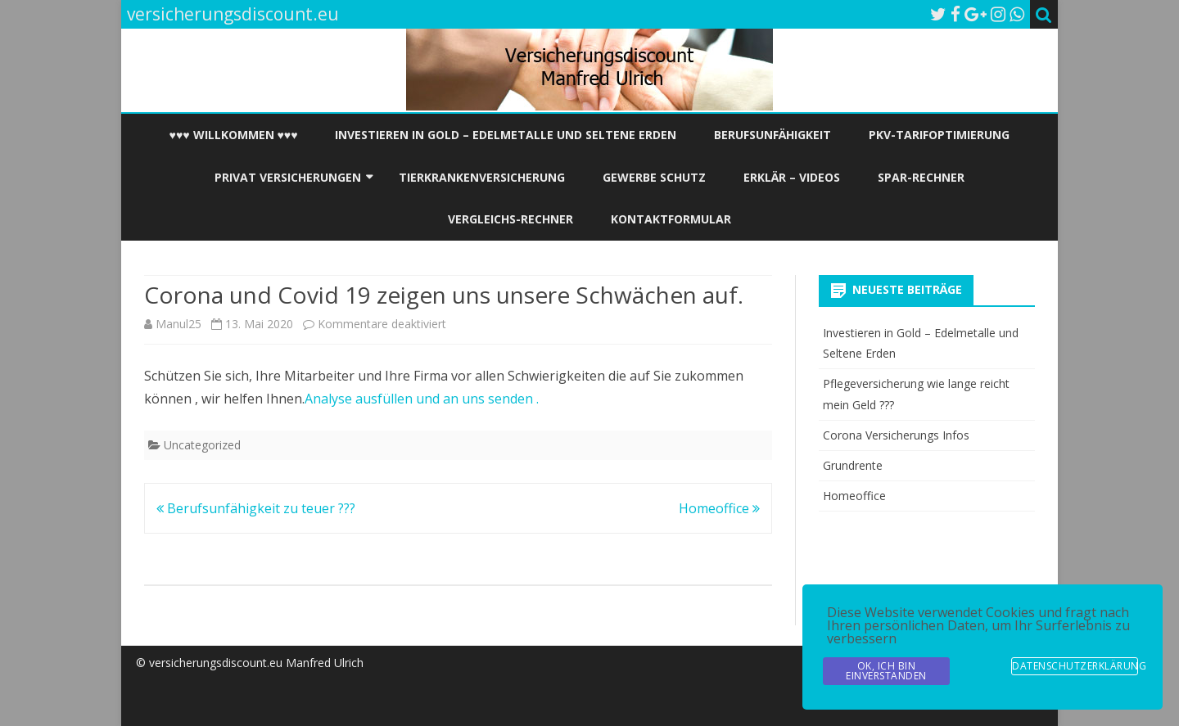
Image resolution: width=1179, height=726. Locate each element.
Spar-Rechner (921, 177)
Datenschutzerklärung (1075, 666)
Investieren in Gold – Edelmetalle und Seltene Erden (505, 134)
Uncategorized (202, 445)
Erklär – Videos (791, 177)
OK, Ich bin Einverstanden (886, 671)
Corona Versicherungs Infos (896, 435)
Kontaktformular (671, 219)
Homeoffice (719, 508)
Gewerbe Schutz (654, 177)
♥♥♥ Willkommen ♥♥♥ (233, 134)
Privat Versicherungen (288, 177)
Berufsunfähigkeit (772, 134)
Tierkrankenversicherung (482, 177)
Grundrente (853, 465)
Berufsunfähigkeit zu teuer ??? (255, 508)
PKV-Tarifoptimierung (939, 134)
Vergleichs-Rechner (510, 219)
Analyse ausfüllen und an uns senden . (422, 399)
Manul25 (178, 323)
